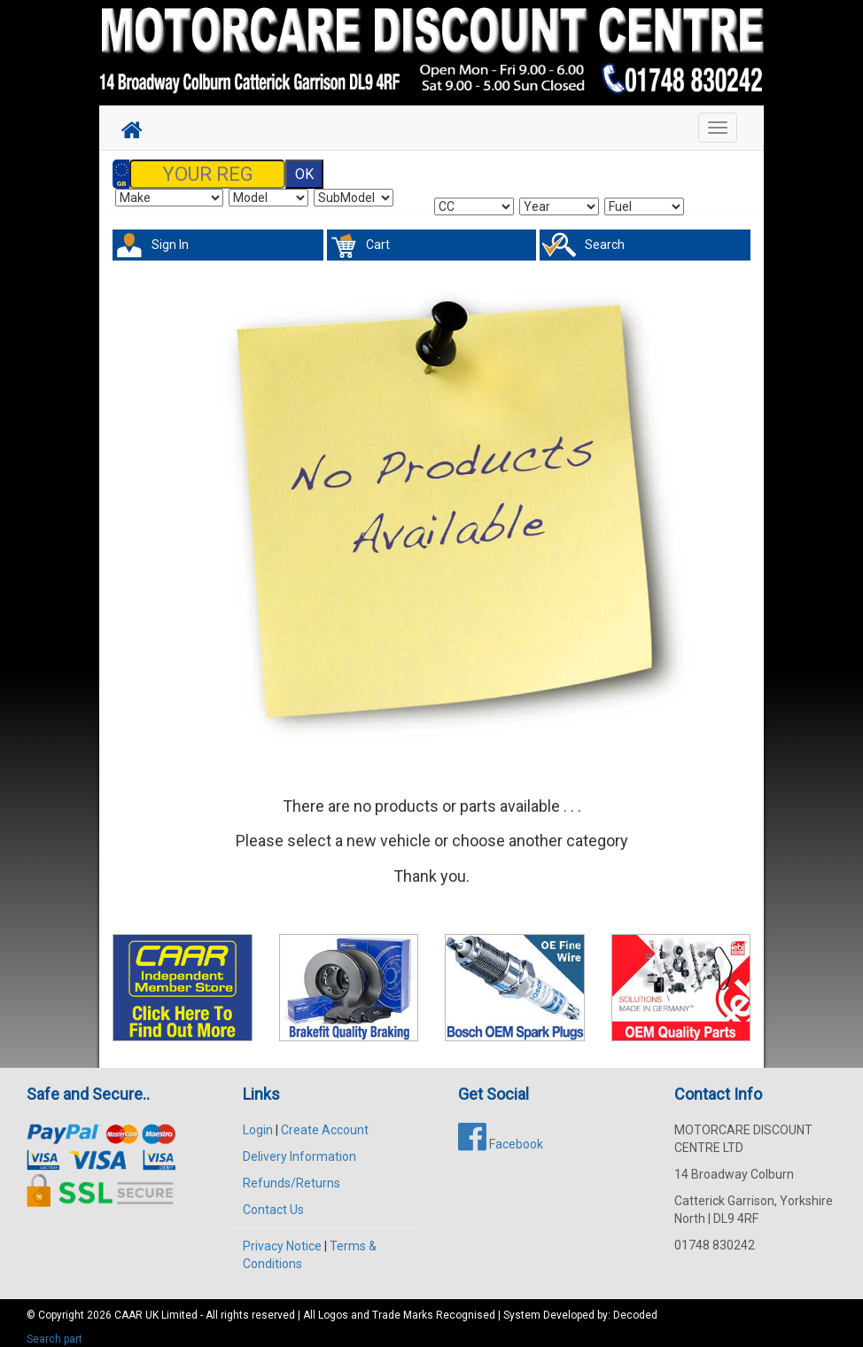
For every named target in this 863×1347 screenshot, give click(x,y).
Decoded (635, 1306)
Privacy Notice (282, 1237)
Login (258, 1121)
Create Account (325, 1121)
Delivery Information (299, 1148)
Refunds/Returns (291, 1174)
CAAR (128, 1306)
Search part (54, 1330)
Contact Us (273, 1201)
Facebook (500, 1135)
